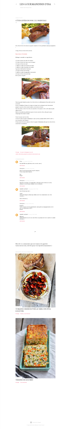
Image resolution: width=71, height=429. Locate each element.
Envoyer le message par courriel (26, 152)
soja (39, 154)
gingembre (25, 154)
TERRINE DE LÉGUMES (24, 380)
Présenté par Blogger (35, 422)
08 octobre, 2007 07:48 (33, 188)
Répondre (22, 165)
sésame (36, 154)
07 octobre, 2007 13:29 (27, 161)
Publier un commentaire (25, 313)
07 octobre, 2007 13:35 (29, 168)
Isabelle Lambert (24, 189)
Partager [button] (17, 152)
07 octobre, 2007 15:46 (29, 180)
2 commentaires (23, 382)
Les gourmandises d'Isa (35, 4)
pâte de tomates (31, 154)
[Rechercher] (54, 4)
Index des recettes (25, 7)
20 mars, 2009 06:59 (32, 214)
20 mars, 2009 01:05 (29, 203)
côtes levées (20, 154)
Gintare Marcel (41, 425)
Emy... (21, 161)
